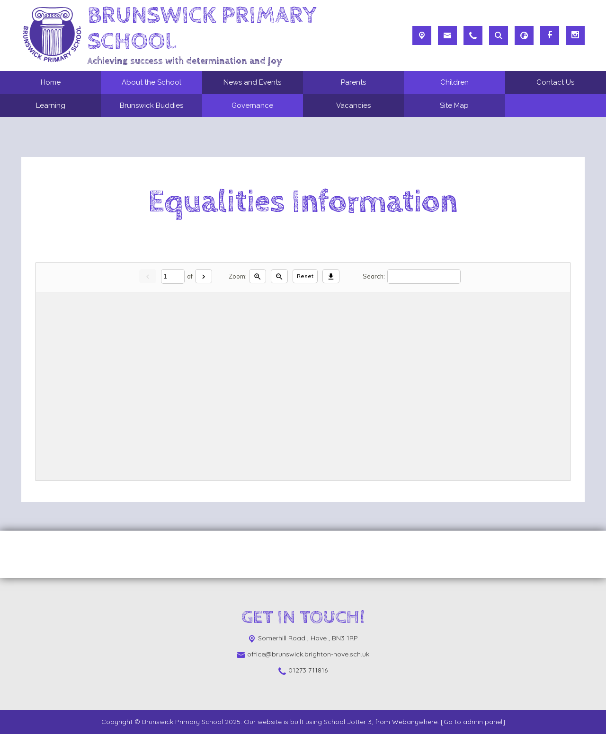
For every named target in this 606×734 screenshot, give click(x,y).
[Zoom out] (279, 276)
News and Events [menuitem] (252, 82)
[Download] (330, 276)
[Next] (203, 276)
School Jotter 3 (348, 721)
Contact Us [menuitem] (555, 82)
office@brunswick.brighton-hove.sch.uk (308, 654)
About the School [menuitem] (151, 82)
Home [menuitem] (51, 82)
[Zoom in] (257, 276)
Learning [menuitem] (50, 105)
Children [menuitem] (454, 82)
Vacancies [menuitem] (353, 105)
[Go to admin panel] (473, 721)
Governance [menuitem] (252, 105)
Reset (305, 276)
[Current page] (173, 276)
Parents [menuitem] (353, 82)
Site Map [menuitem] (454, 105)
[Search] (424, 276)
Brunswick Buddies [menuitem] (151, 105)
